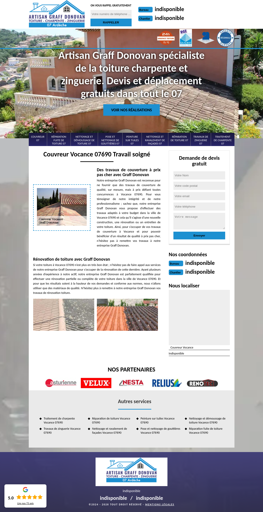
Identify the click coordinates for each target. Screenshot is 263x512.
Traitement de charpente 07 (223, 140)
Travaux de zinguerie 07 (200, 140)
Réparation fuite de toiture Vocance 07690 (206, 431)
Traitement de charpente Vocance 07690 (59, 420)
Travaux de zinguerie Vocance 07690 (62, 431)
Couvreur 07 (37, 138)
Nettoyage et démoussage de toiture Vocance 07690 (207, 420)
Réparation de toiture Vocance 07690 (111, 420)
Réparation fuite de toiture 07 (58, 140)
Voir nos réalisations (131, 110)
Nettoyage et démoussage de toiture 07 (84, 140)
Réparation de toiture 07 (179, 138)
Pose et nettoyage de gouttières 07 (110, 140)
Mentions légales (159, 504)
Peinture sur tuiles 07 (132, 140)
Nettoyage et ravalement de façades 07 (155, 140)
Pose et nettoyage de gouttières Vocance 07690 (160, 431)
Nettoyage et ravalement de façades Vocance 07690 (109, 431)
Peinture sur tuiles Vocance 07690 (158, 420)
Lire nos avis (25, 503)
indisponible (169, 9)
